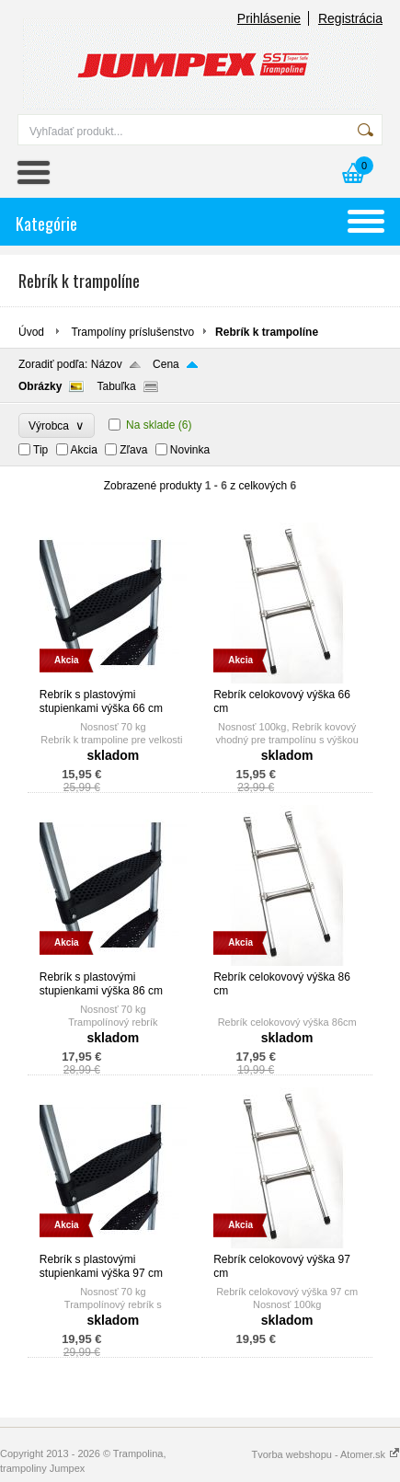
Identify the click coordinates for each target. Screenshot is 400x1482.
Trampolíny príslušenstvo (132, 332)
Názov (106, 364)
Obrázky (40, 386)
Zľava (133, 449)
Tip (40, 449)
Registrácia (350, 18)
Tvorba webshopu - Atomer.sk (325, 1454)
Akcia (84, 449)
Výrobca (57, 425)
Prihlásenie (269, 18)
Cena (166, 364)
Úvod (31, 332)
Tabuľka (116, 386)
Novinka (190, 449)
